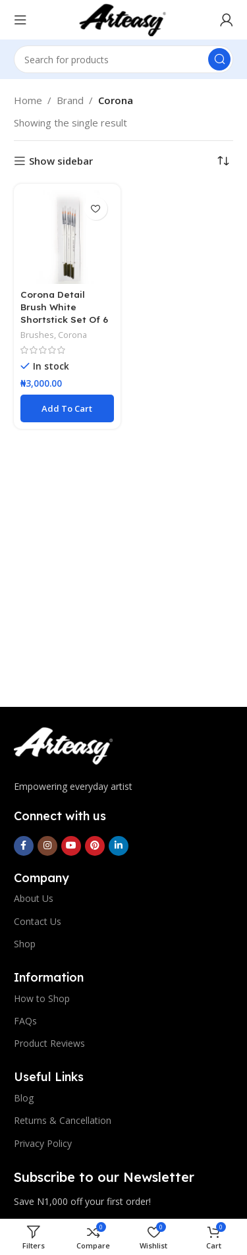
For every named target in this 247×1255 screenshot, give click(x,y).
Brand (70, 100)
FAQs (25, 1021)
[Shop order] (223, 161)
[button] (67, 408)
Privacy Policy (43, 1143)
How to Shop (42, 998)
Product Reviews (49, 1043)
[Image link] (63, 745)
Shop (25, 943)
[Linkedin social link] (118, 846)
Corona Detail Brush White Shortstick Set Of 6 (64, 307)
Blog (24, 1098)
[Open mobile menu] (20, 20)
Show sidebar (61, 161)
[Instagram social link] (47, 846)
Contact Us (37, 921)
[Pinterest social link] (95, 846)
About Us (33, 898)
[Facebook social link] (24, 846)
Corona (72, 335)
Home (28, 100)
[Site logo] (123, 18)
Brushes (37, 335)
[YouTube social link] (71, 846)
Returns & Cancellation (62, 1120)
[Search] (124, 59)
